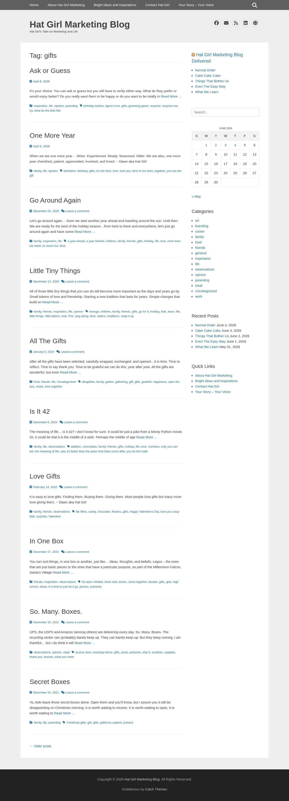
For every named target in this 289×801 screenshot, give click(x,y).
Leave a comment (77, 211)
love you (125, 171)
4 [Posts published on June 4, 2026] (235, 145)
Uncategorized (66, 381)
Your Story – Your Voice (196, 5)
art (197, 220)
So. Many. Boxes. (56, 611)
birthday (82, 171)
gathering (121, 381)
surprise (155, 105)
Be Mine (81, 511)
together (159, 171)
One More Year (52, 135)
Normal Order (205, 70)
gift (131, 381)
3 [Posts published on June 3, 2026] (225, 145)
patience (105, 722)
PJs (70, 316)
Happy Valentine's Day (144, 511)
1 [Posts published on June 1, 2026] (206, 145)
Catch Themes (156, 789)
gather (109, 381)
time (62, 246)
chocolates (90, 446)
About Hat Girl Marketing (66, 5)
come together (137, 582)
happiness (159, 381)
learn (171, 311)
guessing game (138, 105)
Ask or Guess (50, 70)
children (111, 241)
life (51, 105)
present (128, 722)
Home (34, 5)
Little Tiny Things (55, 270)
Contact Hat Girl (157, 5)
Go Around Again (55, 200)
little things (36, 316)
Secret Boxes (50, 681)
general (200, 253)
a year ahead (76, 241)
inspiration (40, 105)
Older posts (40, 746)
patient (117, 722)
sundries (157, 652)
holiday (148, 241)
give (169, 582)
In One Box (46, 541)
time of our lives (142, 171)
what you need (64, 657)
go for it (144, 311)
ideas (43, 586)
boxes (123, 582)
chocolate (104, 511)
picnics (84, 586)
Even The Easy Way (210, 86)
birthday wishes (94, 105)
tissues (48, 657)
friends (131, 241)
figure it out (112, 105)
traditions (113, 316)
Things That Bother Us (212, 81)
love (115, 171)
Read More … (171, 96)
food (37, 381)
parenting (71, 105)
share (39, 386)
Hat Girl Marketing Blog (80, 24)
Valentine (55, 516)
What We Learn (207, 92)
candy (92, 511)
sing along (81, 316)
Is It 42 (40, 411)
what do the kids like (47, 110)
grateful (146, 381)
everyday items (102, 652)
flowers (116, 511)
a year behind (95, 241)
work (198, 296)
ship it (146, 652)
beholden (70, 171)
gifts (124, 105)
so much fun (50, 246)
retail (66, 652)
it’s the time (103, 171)
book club (111, 582)
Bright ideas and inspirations (115, 5)
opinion (59, 105)
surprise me (169, 105)
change (94, 311)
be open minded (92, 582)
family (37, 171)
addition (76, 446)
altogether (88, 381)
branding (201, 226)
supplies (169, 652)
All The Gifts (48, 341)
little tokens (52, 316)
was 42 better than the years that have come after (93, 451)
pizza (124, 652)
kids (163, 311)
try (31, 110)
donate (152, 582)
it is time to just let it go (63, 586)
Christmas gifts (76, 722)
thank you (36, 657)
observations (56, 446)
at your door (83, 652)
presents (96, 586)
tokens (101, 316)
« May (196, 196)
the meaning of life (47, 451)
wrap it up (127, 316)
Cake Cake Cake (208, 75)
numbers (154, 446)
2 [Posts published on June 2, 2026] (216, 145)
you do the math (137, 451)
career (200, 231)
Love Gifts (45, 476)
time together (53, 386)
